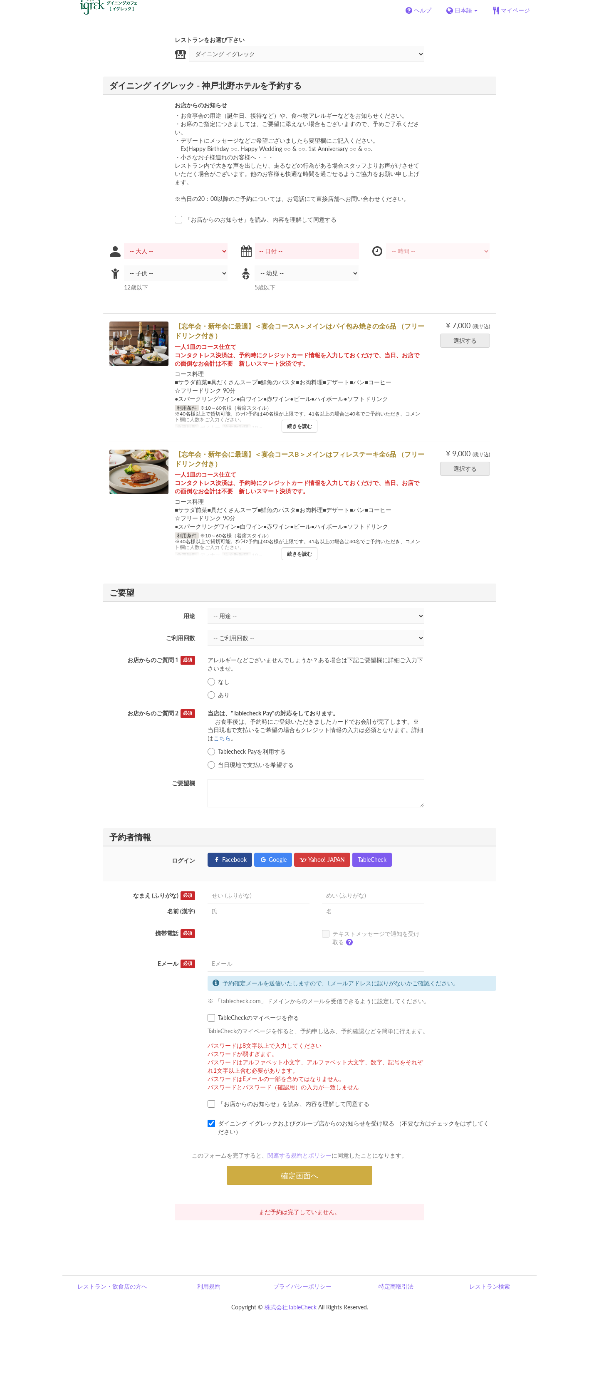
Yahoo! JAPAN (322, 859)
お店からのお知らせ (201, 105)
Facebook (230, 859)
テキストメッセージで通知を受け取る (371, 939)
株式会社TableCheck (291, 1307)
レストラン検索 (489, 1286)
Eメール (176, 964)
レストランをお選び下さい (210, 39)
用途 (189, 615)
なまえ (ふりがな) (164, 895)
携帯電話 (175, 933)
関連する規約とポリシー (299, 1155)
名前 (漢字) (181, 911)
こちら (222, 738)
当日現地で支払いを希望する (251, 765)
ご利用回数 (180, 637)
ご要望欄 (183, 783)
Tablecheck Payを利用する (247, 751)
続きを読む (299, 426)
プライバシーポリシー (302, 1286)
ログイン (183, 860)
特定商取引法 (396, 1286)
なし (219, 681)
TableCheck (372, 859)
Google (273, 859)
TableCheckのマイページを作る (253, 1018)
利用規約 (208, 1286)
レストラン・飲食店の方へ (112, 1286)
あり (219, 695)
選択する (467, 340)
